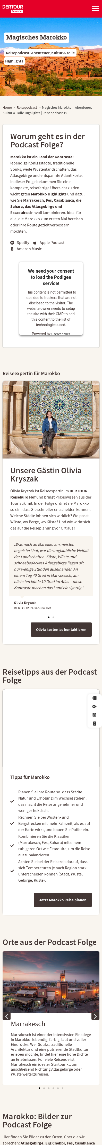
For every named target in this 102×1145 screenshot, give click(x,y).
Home (7, 107)
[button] (48, 617)
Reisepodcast (27, 107)
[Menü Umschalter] (95, 9)
